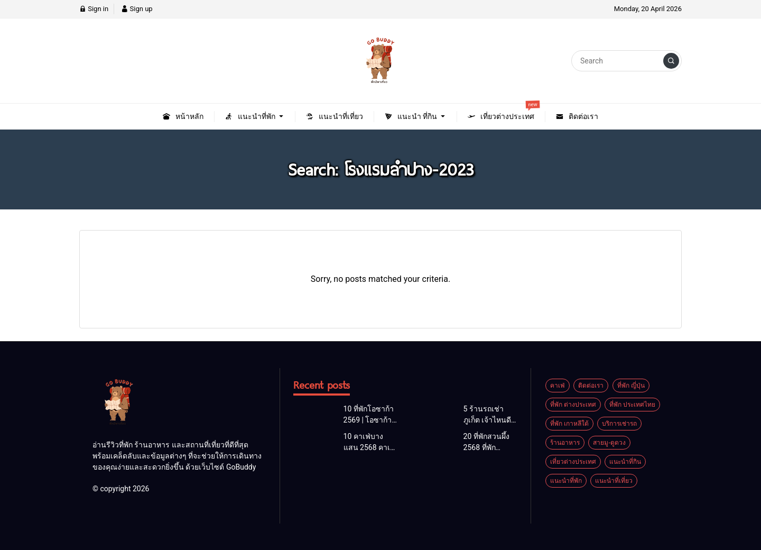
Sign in (93, 9)
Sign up (136, 9)
